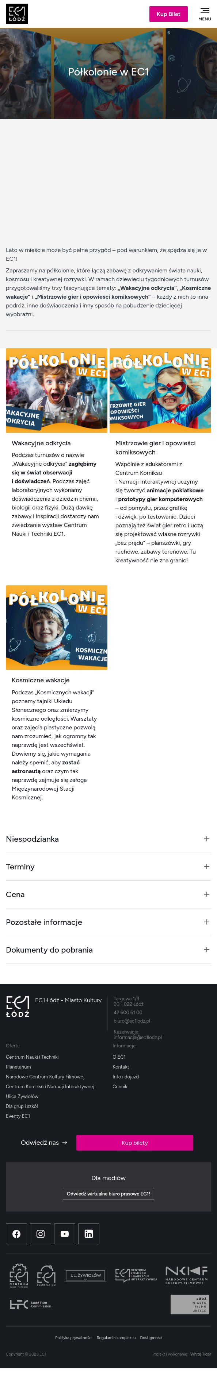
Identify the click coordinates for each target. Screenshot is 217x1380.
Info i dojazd (126, 1076)
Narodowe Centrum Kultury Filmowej (45, 1076)
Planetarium (18, 1067)
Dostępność (150, 1338)
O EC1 (119, 1057)
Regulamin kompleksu (116, 1338)
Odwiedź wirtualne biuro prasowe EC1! (108, 1194)
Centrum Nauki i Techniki (32, 1057)
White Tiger (200, 1354)
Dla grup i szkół (22, 1106)
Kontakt (121, 1067)
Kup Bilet (168, 14)
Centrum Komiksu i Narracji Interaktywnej (50, 1086)
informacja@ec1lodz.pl (138, 1037)
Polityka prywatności (73, 1338)
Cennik (120, 1086)
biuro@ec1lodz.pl (132, 1021)
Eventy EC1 (18, 1116)
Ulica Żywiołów (22, 1096)
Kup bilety (135, 1142)
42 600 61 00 (128, 1012)
